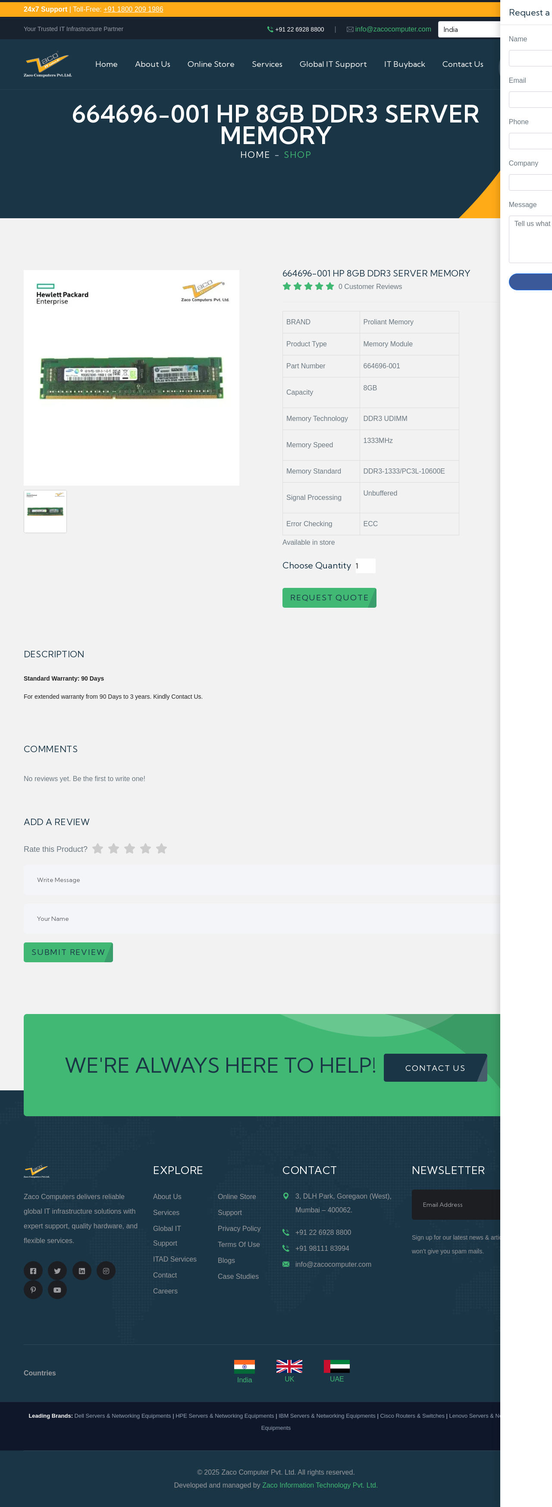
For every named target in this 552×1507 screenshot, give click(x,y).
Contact (165, 1275)
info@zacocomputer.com (393, 29)
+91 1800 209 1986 (133, 9)
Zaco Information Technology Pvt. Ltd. (320, 1485)
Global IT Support (333, 64)
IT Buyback (404, 64)
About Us (152, 64)
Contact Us (462, 64)
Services (267, 64)
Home (106, 64)
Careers (165, 1291)
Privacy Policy (239, 1228)
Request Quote (537, 603)
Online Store (211, 64)
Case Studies (238, 1276)
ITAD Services (175, 1259)
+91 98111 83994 (322, 1248)
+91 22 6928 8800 (299, 29)
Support (230, 1212)
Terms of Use (239, 1244)
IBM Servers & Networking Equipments (327, 1416)
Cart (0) (514, 64)
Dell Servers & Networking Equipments (123, 1416)
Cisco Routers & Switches (412, 1416)
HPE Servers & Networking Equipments (225, 1416)
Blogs (226, 1260)
